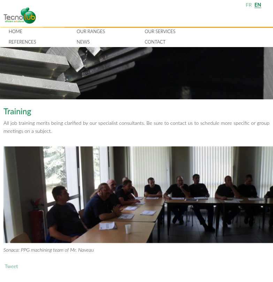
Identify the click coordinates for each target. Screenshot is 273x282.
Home (15, 31)
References (22, 42)
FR (249, 5)
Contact (155, 42)
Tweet (11, 266)
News (83, 42)
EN (258, 5)
